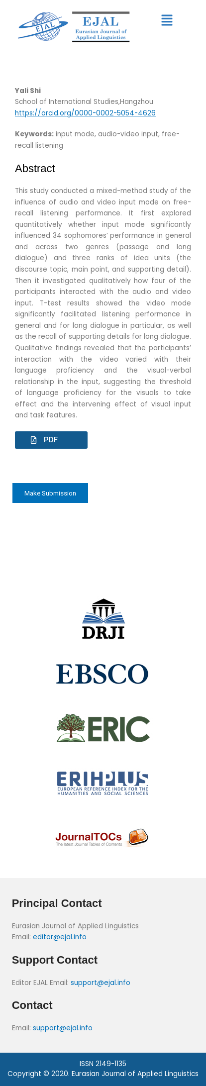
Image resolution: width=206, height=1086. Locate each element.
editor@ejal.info (60, 937)
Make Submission (50, 493)
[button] (167, 21)
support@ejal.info (100, 982)
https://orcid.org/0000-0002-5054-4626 (85, 113)
